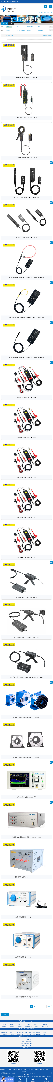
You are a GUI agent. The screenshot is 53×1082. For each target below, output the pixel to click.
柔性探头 (20, 1024)
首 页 (4, 35)
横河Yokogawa (36, 1032)
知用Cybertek (4, 1032)
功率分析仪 (20, 1026)
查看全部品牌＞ (47, 35)
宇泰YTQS (28, 1034)
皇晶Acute (45, 1032)
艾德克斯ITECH (20, 1034)
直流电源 (4, 1026)
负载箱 (37, 1026)
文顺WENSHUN (37, 1034)
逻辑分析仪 (42, 1069)
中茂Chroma (4, 1034)
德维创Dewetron (29, 1032)
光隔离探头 (37, 1024)
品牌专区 (10, 35)
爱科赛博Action (20, 1032)
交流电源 (12, 1026)
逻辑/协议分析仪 (29, 1026)
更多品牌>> (45, 1034)
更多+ (51, 26)
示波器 (4, 1024)
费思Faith (12, 1032)
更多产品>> (45, 1026)
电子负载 (45, 1024)
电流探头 (12, 1024)
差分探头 (29, 1024)
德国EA (12, 1034)
